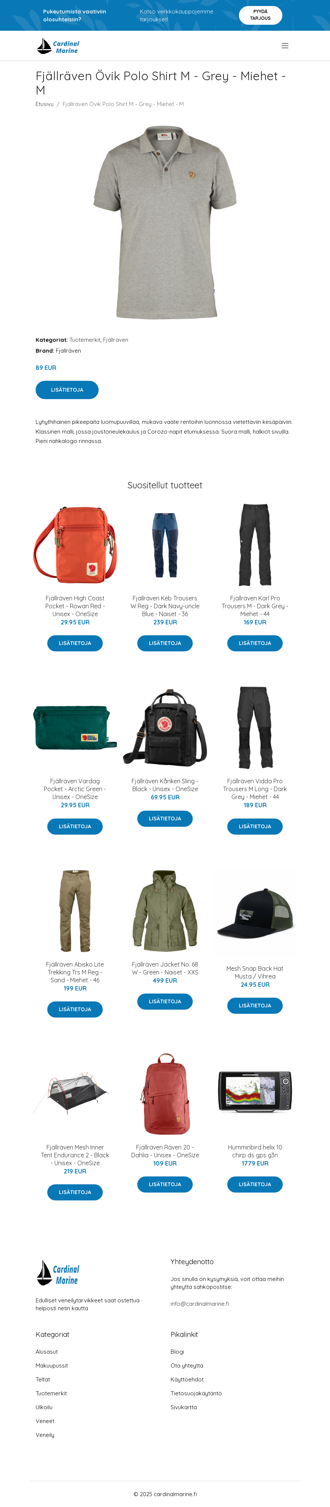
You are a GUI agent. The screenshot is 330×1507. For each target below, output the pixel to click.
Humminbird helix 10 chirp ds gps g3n (255, 1151)
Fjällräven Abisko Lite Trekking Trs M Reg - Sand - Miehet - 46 (75, 972)
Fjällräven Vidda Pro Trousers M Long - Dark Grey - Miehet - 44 (255, 789)
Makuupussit (52, 1365)
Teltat (43, 1379)
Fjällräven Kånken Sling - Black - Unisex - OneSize (165, 785)
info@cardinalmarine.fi (200, 1303)
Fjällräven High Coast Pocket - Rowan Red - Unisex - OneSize (75, 606)
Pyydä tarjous (260, 15)
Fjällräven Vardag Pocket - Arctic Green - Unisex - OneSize (75, 789)
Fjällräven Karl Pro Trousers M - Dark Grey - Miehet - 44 (255, 606)
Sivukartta (184, 1407)
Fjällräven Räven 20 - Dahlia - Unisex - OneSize (165, 1151)
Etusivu (45, 104)
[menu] (285, 45)
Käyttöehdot (187, 1379)
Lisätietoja (67, 389)
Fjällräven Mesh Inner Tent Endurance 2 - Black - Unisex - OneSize (75, 1155)
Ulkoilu (44, 1407)
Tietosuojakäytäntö (196, 1393)
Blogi (177, 1351)
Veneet (45, 1421)
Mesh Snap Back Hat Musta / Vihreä (255, 972)
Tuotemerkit (84, 339)
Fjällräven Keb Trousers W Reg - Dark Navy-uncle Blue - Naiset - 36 (165, 606)
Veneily (45, 1434)
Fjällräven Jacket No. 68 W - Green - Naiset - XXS (165, 968)
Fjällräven (115, 339)
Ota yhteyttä (187, 1365)
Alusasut (47, 1351)
